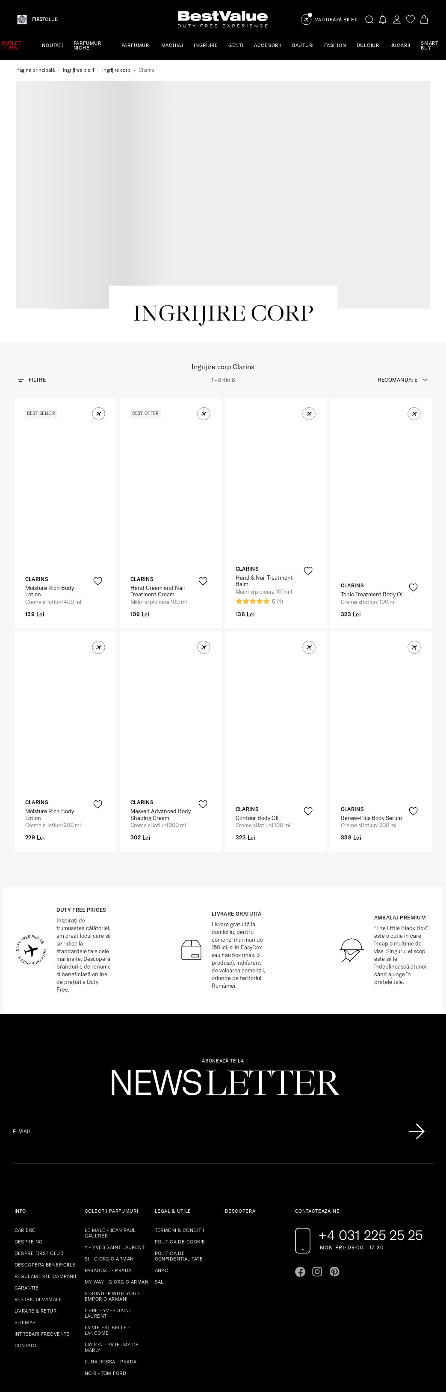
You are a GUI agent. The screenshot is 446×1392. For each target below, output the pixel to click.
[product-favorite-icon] (97, 483)
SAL (159, 1184)
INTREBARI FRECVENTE (42, 1236)
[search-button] (369, 19)
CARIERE (25, 1132)
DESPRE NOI (29, 1144)
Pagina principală (35, 70)
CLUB (45, 19)
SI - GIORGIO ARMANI (110, 1161)
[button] (98, 315)
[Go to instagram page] (317, 1173)
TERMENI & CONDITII (179, 1132)
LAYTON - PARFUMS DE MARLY (112, 1249)
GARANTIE (27, 1190)
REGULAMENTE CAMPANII (46, 1178)
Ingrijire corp (116, 70)
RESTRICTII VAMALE (38, 1201)
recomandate (398, 281)
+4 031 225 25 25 (370, 1136)
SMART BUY (429, 45)
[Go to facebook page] (300, 1173)
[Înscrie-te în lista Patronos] (416, 1033)
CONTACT (26, 1247)
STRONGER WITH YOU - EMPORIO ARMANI (112, 1198)
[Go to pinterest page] (334, 1173)
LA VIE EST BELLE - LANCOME (107, 1232)
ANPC (161, 1172)
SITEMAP (25, 1224)
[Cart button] (424, 19)
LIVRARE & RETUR (36, 1213)
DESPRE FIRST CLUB (39, 1155)
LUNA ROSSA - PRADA (111, 1264)
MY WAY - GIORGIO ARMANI (117, 1184)
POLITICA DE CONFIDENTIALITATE (179, 1158)
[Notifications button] (383, 19)
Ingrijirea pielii (78, 70)
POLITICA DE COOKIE (180, 1144)
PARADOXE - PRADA (108, 1172)
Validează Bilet (336, 20)
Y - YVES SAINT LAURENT (115, 1149)
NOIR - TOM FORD (106, 1275)
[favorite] (410, 19)
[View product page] (66, 397)
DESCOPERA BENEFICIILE (45, 1167)
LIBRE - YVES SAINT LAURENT (108, 1215)
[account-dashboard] (397, 19)
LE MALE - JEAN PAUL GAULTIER (110, 1135)
